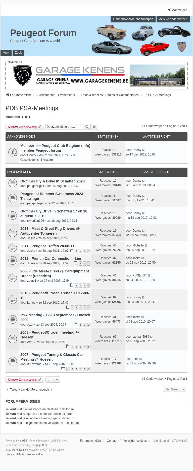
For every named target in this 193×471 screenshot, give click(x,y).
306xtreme (34, 364)
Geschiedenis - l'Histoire (36, 160)
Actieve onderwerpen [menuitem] (173, 19)
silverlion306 (35, 221)
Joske (31, 238)
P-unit (26, 117)
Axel (30, 324)
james (31, 302)
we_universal (19, 449)
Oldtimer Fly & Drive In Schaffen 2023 (52, 181)
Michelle (137, 245)
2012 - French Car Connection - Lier (50, 259)
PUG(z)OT (139, 275)
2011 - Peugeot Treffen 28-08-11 (47, 246)
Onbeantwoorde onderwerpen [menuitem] (133, 19)
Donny (31, 155)
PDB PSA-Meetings (32, 108)
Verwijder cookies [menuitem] (135, 441)
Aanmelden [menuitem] (177, 10)
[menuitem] (10, 454)
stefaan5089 (140, 336)
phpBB (23, 440)
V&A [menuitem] (6, 52)
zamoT (31, 280)
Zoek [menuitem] (18, 52)
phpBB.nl (41, 445)
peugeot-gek (35, 186)
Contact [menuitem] (112, 441)
